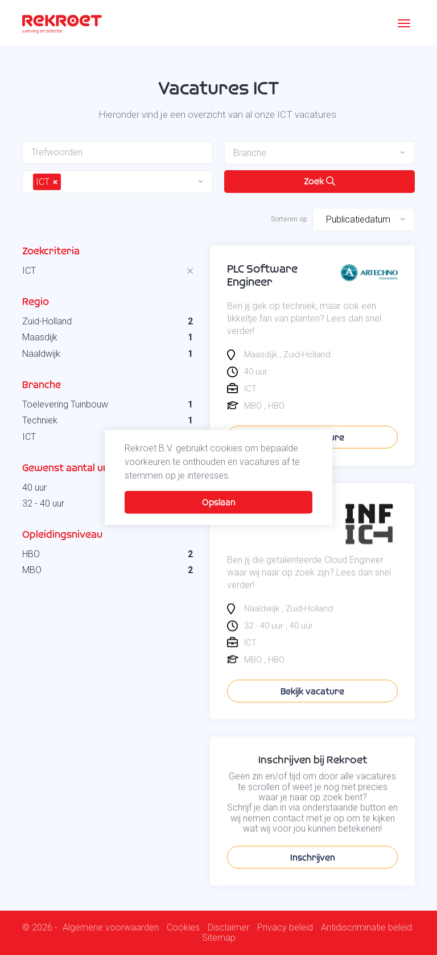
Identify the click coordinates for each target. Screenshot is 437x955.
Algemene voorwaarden (111, 928)
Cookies (183, 928)
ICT (29, 270)
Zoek (319, 181)
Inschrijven (312, 878)
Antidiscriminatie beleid (366, 928)
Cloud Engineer (265, 528)
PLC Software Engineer (262, 275)
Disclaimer (228, 928)
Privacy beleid (285, 928)
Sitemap (219, 938)
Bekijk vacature (312, 712)
